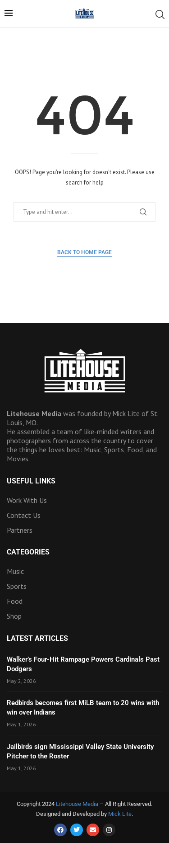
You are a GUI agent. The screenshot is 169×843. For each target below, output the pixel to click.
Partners (19, 530)
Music (15, 571)
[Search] (159, 14)
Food (15, 601)
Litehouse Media (77, 803)
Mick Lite (120, 813)
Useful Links (31, 481)
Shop (14, 616)
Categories (28, 552)
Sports (17, 586)
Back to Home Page (84, 252)
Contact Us (24, 515)
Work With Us (27, 500)
